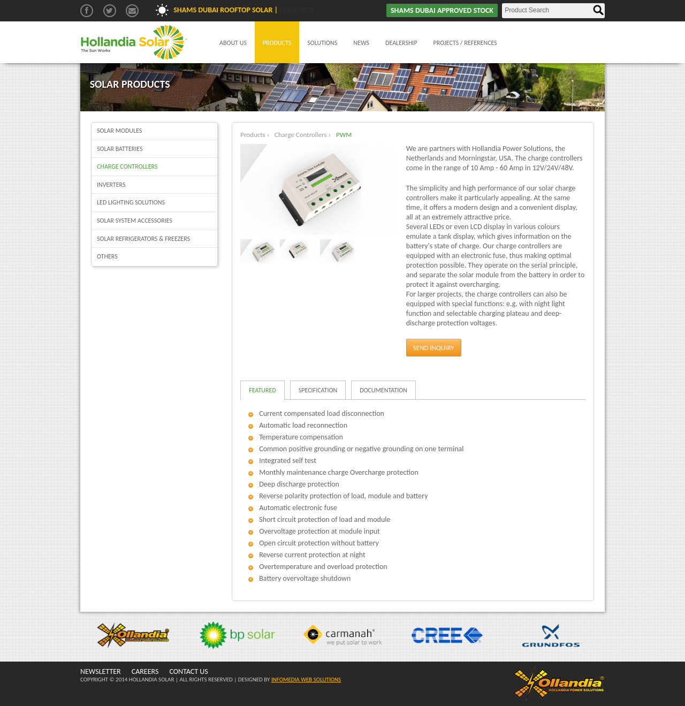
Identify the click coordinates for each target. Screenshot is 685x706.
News (361, 43)
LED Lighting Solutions (131, 202)
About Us (233, 43)
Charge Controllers (127, 166)
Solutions (322, 43)
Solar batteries (120, 149)
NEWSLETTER (100, 671)
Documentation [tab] (383, 390)
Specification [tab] (318, 390)
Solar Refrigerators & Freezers (143, 238)
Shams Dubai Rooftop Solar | (244, 9)
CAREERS (145, 671)
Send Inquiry (433, 348)
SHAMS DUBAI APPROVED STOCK (442, 10)
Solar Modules (119, 130)
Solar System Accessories (134, 220)
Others (107, 256)
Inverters (111, 184)
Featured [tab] (262, 390)
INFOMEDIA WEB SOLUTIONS (306, 679)
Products (277, 43)
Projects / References (465, 43)
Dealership (401, 43)
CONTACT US (188, 671)
